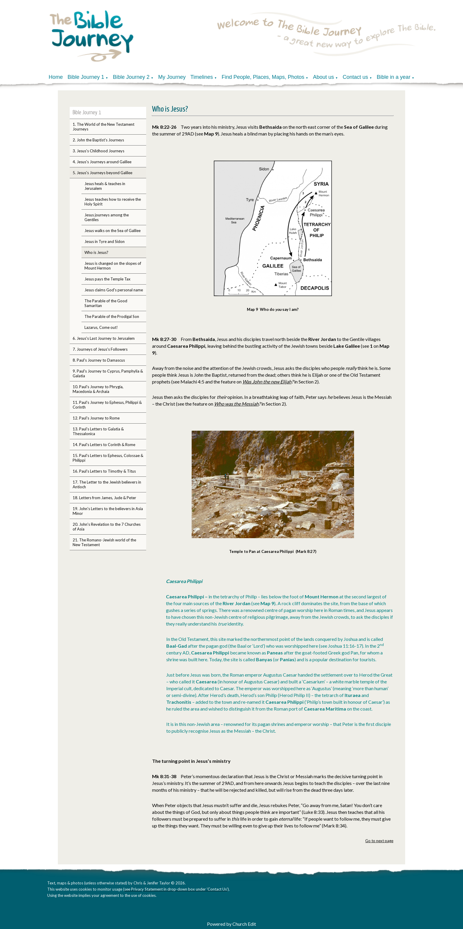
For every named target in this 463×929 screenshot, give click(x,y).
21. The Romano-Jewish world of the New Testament (104, 542)
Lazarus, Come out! (101, 327)
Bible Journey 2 (131, 77)
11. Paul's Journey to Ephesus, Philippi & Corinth (107, 404)
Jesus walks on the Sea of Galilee (112, 230)
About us (323, 77)
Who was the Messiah (236, 403)
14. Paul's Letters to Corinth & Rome (104, 444)
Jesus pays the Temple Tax (107, 279)
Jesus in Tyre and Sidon (104, 241)
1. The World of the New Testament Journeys (103, 126)
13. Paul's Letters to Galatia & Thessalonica (98, 431)
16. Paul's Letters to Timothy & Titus (104, 471)
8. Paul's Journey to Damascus (99, 360)
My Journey (172, 77)
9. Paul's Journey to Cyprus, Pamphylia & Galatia (108, 373)
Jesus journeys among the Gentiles (106, 217)
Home (56, 77)
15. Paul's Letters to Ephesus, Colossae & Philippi (108, 458)
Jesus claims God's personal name (113, 290)
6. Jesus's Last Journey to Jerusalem (104, 338)
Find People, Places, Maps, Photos (262, 77)
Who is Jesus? (96, 252)
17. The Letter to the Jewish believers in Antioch (107, 484)
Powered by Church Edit (231, 924)
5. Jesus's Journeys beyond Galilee (102, 172)
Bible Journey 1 (86, 77)
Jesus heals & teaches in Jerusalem (104, 186)
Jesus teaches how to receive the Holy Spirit (112, 201)
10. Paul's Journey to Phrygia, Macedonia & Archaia (98, 389)
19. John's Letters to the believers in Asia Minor (108, 511)
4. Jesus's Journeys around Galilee (102, 161)
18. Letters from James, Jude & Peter (104, 497)
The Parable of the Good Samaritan (105, 303)
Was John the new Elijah (266, 381)
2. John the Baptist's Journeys (98, 140)
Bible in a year (393, 77)
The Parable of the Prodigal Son (111, 316)
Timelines (201, 77)
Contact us (355, 77)
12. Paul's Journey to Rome (96, 418)
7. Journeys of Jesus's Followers (100, 349)
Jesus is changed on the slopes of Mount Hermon (112, 265)
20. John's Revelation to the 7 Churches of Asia (107, 526)
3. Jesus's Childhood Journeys (98, 150)
